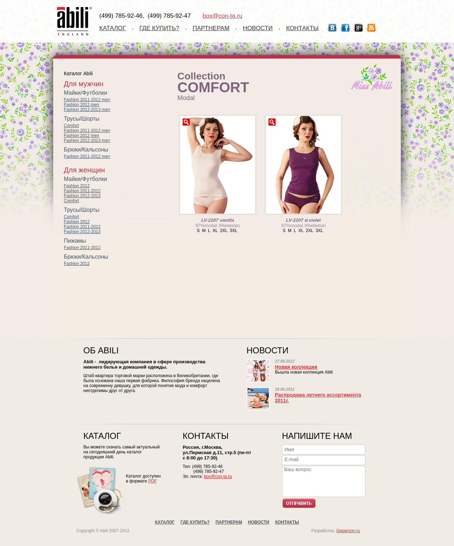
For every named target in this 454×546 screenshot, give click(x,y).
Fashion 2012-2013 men (87, 109)
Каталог (112, 28)
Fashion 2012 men (81, 104)
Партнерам (211, 28)
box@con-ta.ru (222, 15)
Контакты (302, 28)
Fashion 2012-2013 (82, 195)
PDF (152, 481)
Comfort (71, 125)
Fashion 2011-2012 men (87, 99)
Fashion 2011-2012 (82, 190)
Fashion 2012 (77, 185)
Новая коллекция (296, 367)
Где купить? (159, 28)
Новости (258, 28)
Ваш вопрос (325, 480)
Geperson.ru (348, 530)
